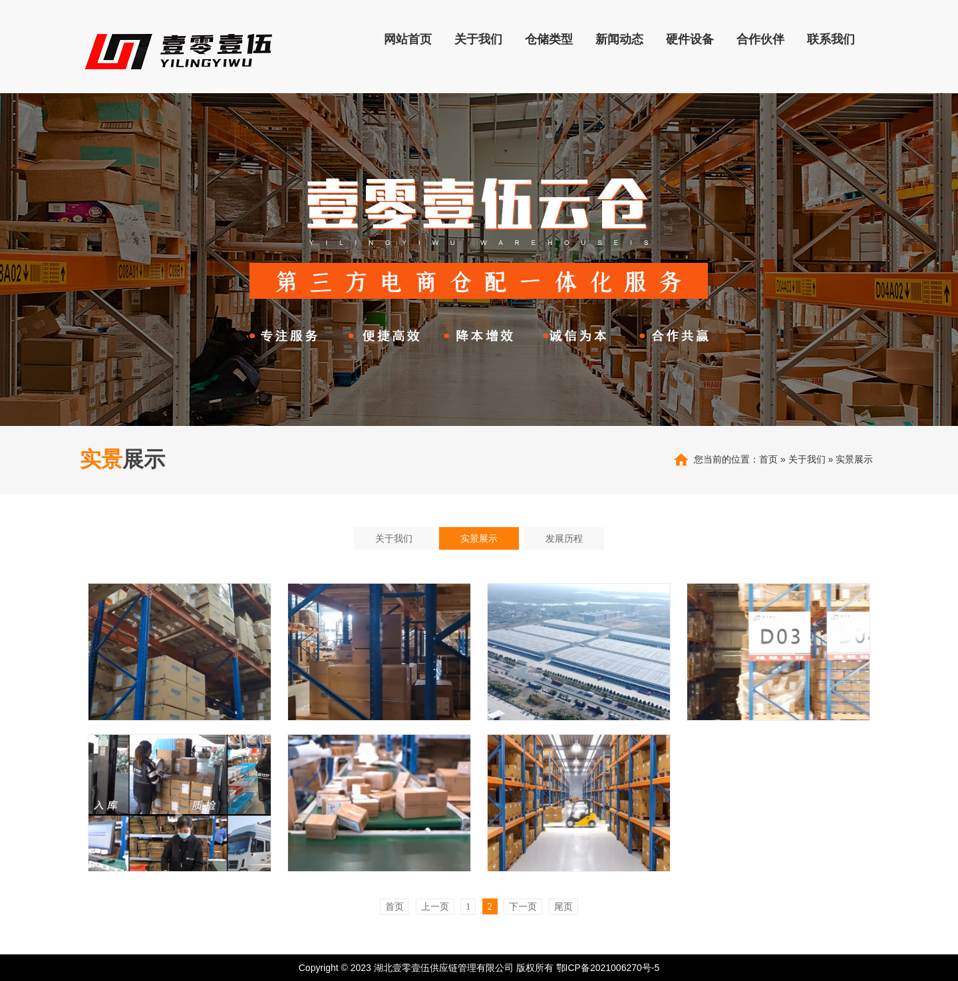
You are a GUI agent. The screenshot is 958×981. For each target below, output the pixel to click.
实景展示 (854, 459)
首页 (768, 459)
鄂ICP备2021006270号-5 (608, 967)
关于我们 (807, 459)
